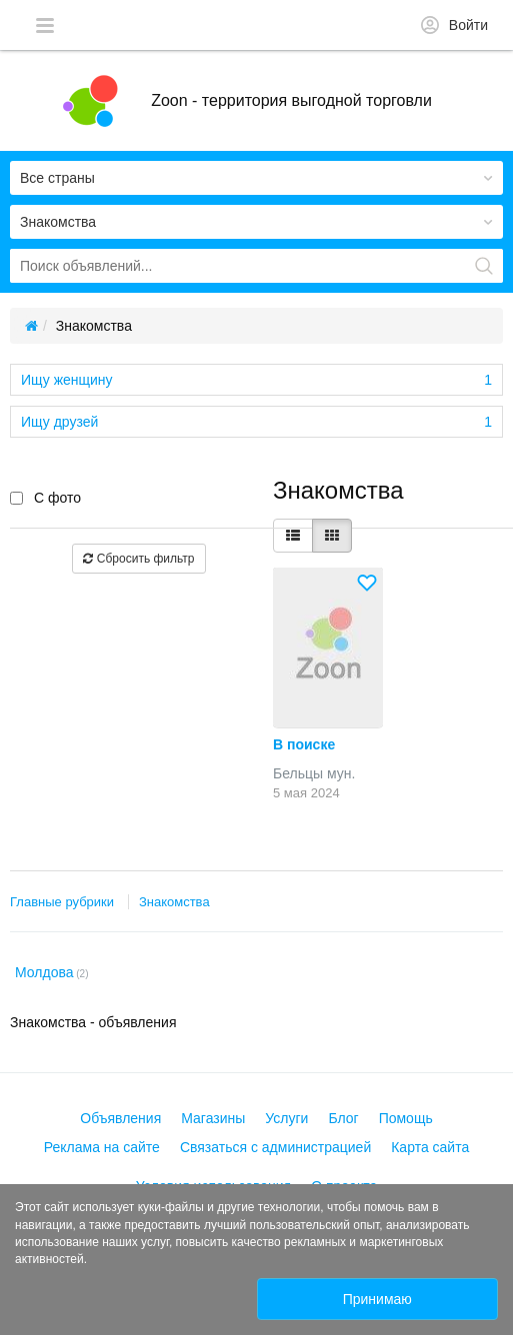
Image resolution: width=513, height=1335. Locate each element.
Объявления (120, 1118)
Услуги (286, 1118)
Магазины (213, 1118)
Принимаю (377, 1299)
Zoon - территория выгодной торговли (291, 100)
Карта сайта (430, 1147)
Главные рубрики (62, 901)
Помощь (406, 1118)
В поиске (304, 744)
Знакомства (174, 901)
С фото (45, 498)
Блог (343, 1118)
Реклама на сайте (102, 1147)
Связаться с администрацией (275, 1147)
